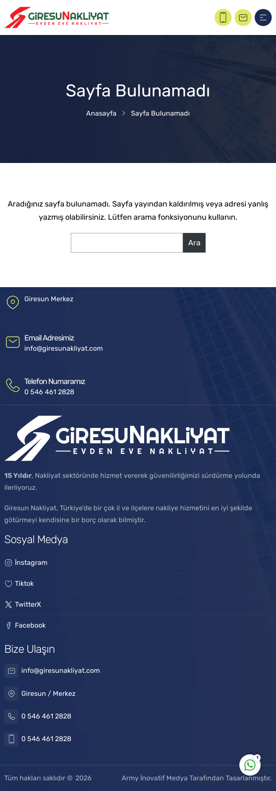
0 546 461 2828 (49, 392)
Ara (194, 242)
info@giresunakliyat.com (63, 348)
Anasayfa (101, 113)
